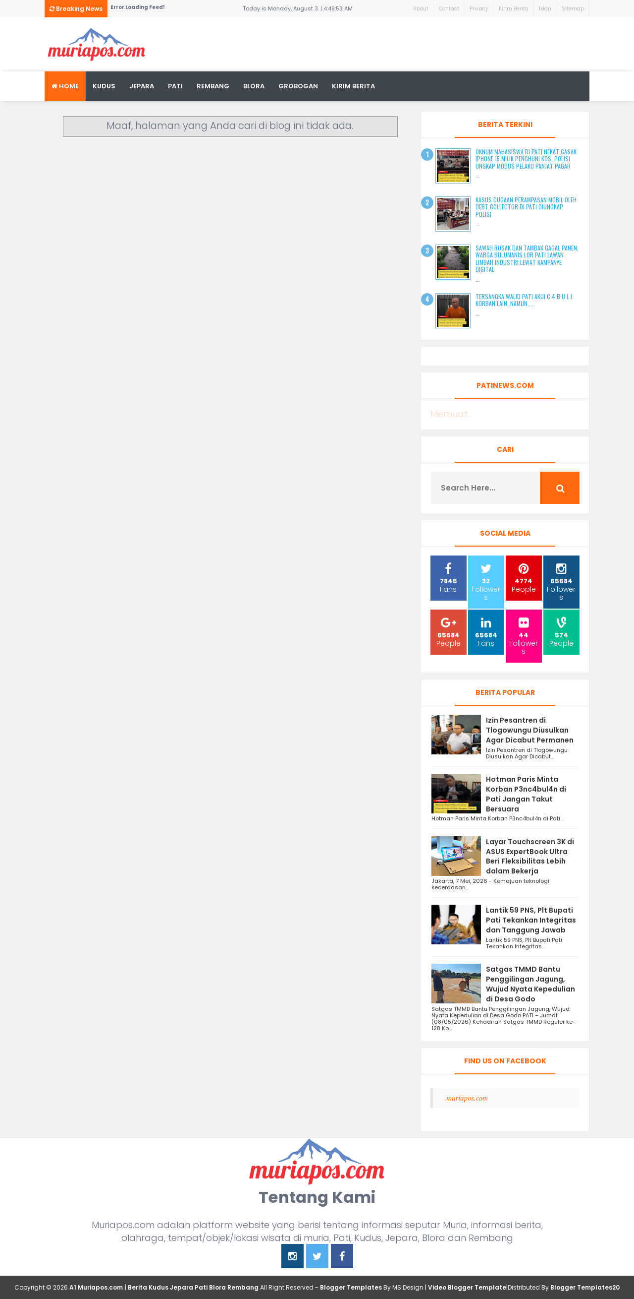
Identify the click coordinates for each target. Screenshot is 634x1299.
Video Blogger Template (467, 1287)
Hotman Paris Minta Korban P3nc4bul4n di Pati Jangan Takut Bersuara (526, 793)
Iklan (545, 8)
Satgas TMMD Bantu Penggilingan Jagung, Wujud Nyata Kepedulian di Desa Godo (530, 983)
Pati (175, 86)
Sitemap (573, 8)
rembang (213, 86)
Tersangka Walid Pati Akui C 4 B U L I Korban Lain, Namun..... (524, 300)
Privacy (479, 8)
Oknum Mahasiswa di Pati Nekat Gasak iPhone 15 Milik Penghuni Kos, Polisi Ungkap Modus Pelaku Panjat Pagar (526, 158)
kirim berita (353, 86)
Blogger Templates (351, 1287)
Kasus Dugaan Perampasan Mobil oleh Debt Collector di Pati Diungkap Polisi (526, 206)
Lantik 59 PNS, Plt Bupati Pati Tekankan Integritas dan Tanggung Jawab (531, 920)
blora (253, 86)
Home (65, 86)
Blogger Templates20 (585, 1287)
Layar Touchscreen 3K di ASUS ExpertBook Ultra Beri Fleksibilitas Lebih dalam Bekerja (530, 856)
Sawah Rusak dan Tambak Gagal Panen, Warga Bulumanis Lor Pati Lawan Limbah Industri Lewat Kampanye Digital (527, 258)
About (420, 8)
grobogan (298, 86)
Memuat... (451, 414)
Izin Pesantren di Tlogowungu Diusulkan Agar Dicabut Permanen (530, 730)
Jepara (141, 86)
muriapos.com (467, 1098)
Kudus (104, 86)
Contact (449, 8)
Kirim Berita (513, 8)
